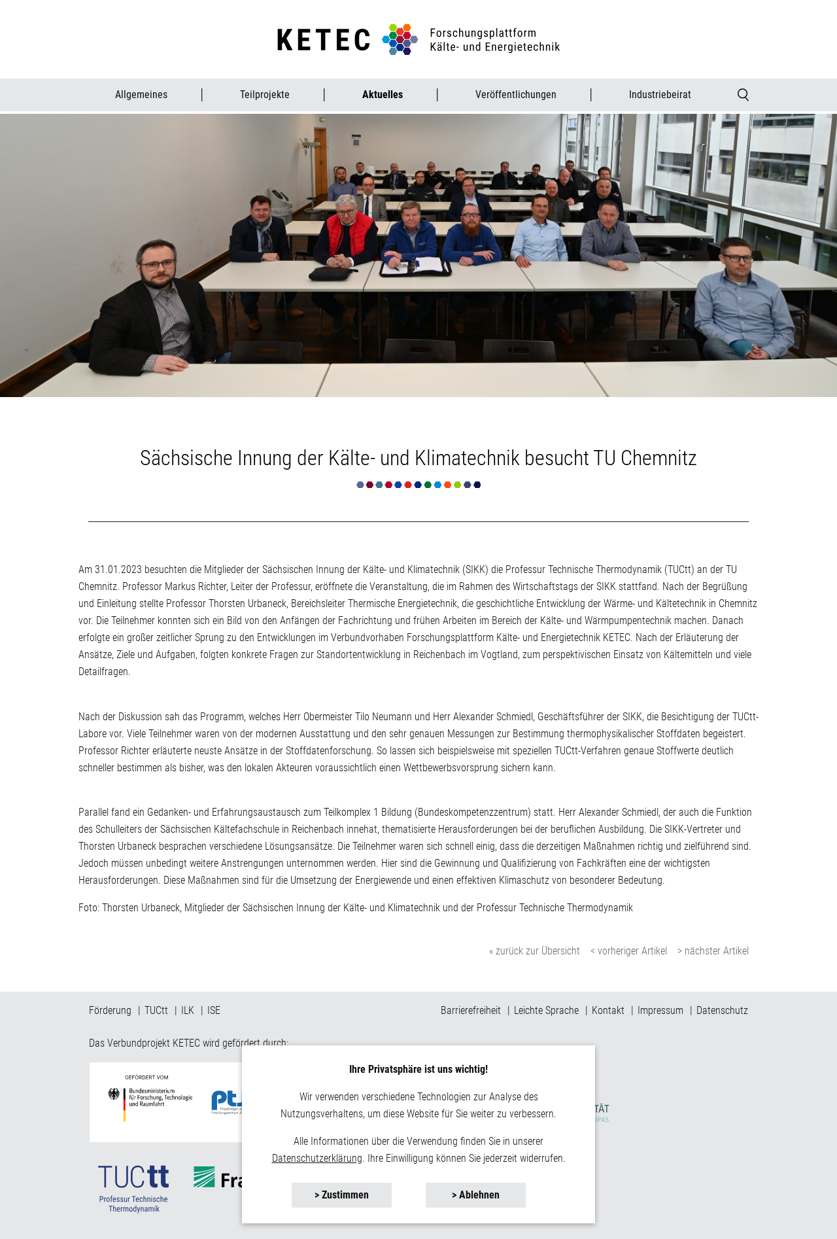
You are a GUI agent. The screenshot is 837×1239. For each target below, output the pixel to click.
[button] (342, 1195)
